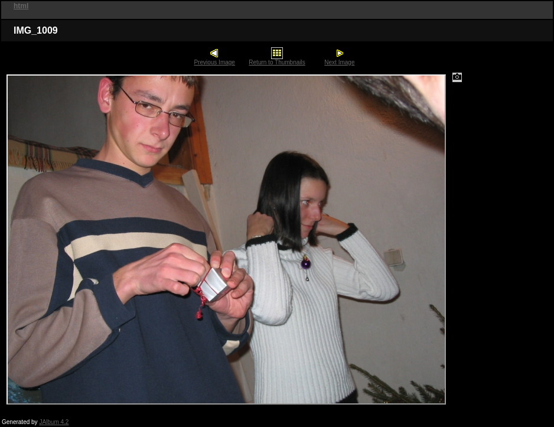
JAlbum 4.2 (54, 422)
